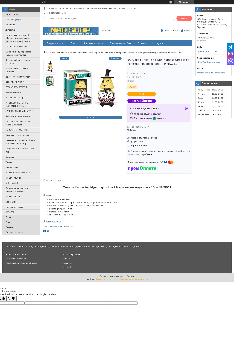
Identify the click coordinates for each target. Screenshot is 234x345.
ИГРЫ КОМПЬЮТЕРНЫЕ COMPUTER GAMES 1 (17, 104)
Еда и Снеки (11, 201)
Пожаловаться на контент (107, 279)
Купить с (142, 100)
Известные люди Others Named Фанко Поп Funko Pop (21, 142)
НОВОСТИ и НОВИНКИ (17, 129)
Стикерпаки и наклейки (16, 46)
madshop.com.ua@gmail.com (211, 72)
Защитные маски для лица (18, 135)
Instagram (157, 43)
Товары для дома (14, 207)
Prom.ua (130, 276)
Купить (141, 93)
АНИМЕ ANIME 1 (13, 92)
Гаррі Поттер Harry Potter (18, 76)
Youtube (66, 258)
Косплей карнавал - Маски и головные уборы (19, 123)
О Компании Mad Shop (16, 258)
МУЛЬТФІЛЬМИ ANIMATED (18, 172)
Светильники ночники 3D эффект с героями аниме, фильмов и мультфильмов (18, 38)
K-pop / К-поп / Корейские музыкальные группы (18, 53)
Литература (11, 29)
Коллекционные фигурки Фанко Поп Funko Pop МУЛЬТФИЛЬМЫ (82, 52)
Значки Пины (12, 167)
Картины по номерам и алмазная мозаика (17, 190)
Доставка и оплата (14, 232)
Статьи (8, 217)
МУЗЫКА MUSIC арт (15, 97)
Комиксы (10, 157)
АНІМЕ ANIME (12, 183)
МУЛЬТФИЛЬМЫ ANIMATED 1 (19, 111)
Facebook (66, 267)
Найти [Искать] (184, 18)
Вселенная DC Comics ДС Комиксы (18, 70)
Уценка (9, 162)
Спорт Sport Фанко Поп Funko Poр (20, 150)
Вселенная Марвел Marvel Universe (18, 62)
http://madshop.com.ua (207, 51)
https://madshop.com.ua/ (208, 62)
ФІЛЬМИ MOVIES (14, 177)
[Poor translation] (11, 298)
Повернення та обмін (121, 43)
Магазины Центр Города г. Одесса (21, 263)
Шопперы (10, 24)
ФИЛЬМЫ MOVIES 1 (15, 82)
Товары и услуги (13, 19)
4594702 (10, 212)
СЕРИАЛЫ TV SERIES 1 (16, 87)
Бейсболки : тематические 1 (19, 116)
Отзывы (9, 227)
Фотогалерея (12, 14)
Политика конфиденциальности (134, 279)
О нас (8, 222)
